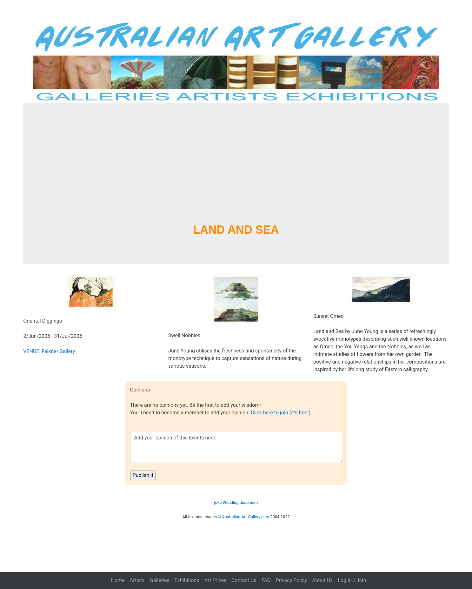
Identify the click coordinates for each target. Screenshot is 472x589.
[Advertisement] (236, 170)
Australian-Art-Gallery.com (245, 516)
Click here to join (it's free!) (280, 413)
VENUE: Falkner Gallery (49, 351)
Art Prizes (215, 580)
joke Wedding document (236, 502)
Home (118, 580)
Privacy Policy (291, 580)
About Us (322, 580)
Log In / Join (352, 580)
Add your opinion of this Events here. (236, 447)
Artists (137, 580)
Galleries (160, 580)
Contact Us (243, 580)
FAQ (266, 580)
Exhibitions (187, 580)
